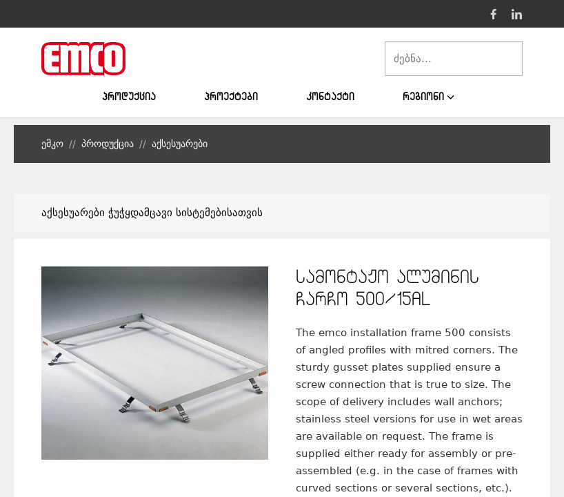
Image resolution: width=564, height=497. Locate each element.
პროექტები (231, 96)
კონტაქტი (330, 96)
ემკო (52, 143)
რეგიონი (429, 96)
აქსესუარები (180, 143)
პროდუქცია (129, 96)
